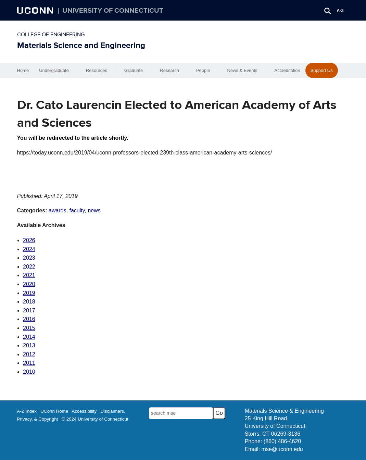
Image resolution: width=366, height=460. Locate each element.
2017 (29, 310)
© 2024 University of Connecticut (95, 419)
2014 (29, 337)
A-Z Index (27, 411)
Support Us (322, 70)
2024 (29, 249)
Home (23, 70)
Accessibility (84, 411)
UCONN (36, 10)
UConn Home (54, 411)
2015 (29, 328)
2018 (29, 301)
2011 (29, 363)
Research (169, 70)
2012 (29, 354)
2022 (29, 267)
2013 (29, 345)
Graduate (133, 70)
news (94, 210)
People (203, 70)
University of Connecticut (112, 11)
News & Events (242, 70)
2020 (29, 284)
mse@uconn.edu (282, 449)
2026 (29, 240)
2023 (29, 258)
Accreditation (287, 70)
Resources (96, 70)
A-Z (340, 10)
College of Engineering (51, 34)
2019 (29, 293)
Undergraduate (54, 70)
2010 (29, 372)
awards (57, 210)
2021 (29, 275)
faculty (77, 210)
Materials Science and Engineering (81, 45)
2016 (29, 319)
